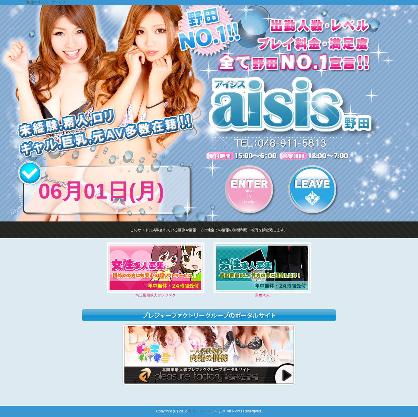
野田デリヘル (199, 411)
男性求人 (262, 293)
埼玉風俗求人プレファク (155, 293)
